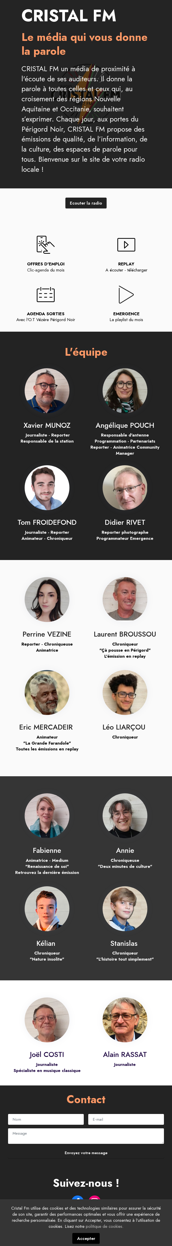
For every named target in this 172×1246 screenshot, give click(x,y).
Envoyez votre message (86, 1153)
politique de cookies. (104, 1240)
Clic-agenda (38, 270)
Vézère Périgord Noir (55, 319)
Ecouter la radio (86, 203)
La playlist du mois (126, 319)
